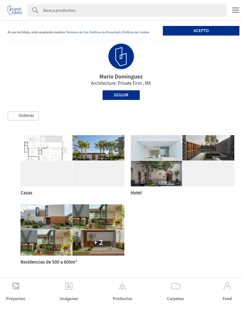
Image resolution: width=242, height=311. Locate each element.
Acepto (201, 31)
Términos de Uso (77, 32)
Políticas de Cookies (136, 32)
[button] (23, 115)
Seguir (121, 95)
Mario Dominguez (121, 77)
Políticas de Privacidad (105, 32)
